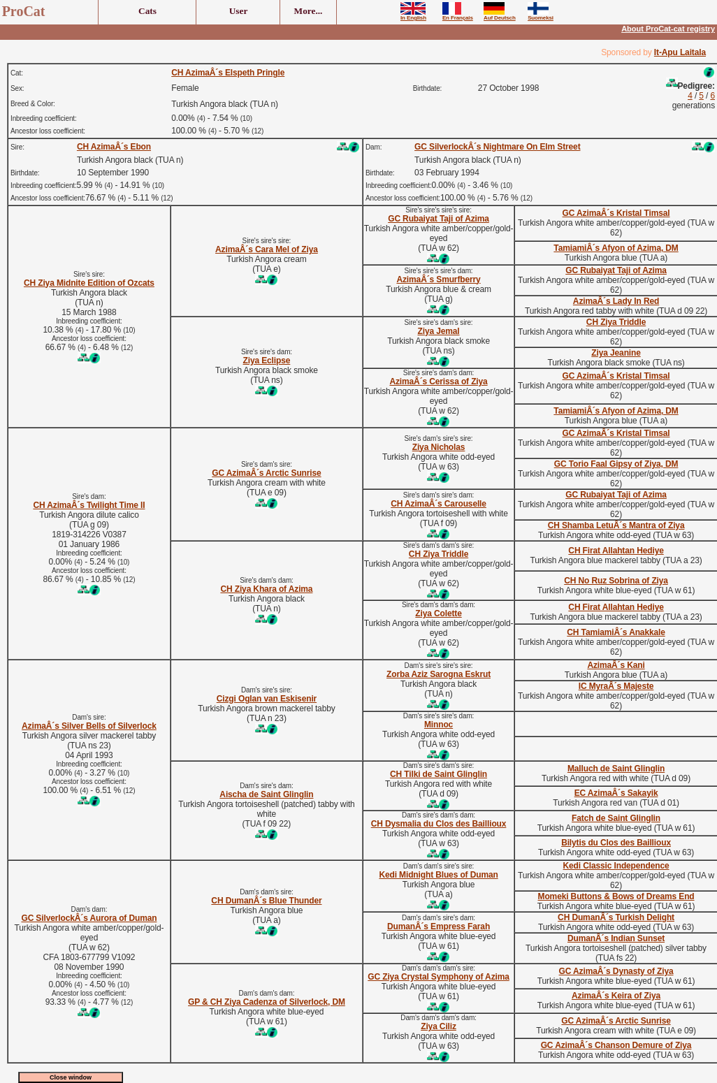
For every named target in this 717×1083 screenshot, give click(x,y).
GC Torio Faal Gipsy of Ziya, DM (616, 464)
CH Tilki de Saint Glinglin (438, 774)
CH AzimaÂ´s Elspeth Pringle (227, 73)
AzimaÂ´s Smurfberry (438, 279)
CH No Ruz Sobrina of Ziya (616, 581)
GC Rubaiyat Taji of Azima (438, 219)
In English (413, 15)
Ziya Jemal (439, 331)
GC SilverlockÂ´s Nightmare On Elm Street (497, 147)
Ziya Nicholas (438, 447)
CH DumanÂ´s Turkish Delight (616, 917)
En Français (457, 15)
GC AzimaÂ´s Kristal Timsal (616, 213)
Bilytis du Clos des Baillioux (616, 843)
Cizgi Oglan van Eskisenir (267, 699)
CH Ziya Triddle (616, 322)
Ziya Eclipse (267, 360)
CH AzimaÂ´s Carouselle (438, 504)
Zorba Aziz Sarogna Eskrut (438, 674)
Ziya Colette (438, 613)
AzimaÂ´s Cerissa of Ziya (438, 381)
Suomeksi (540, 15)
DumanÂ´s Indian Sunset (616, 938)
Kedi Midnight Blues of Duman (438, 875)
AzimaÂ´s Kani (615, 665)
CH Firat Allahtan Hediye (615, 550)
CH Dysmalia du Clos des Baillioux (439, 824)
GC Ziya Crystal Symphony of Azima (438, 977)
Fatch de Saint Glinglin (616, 818)
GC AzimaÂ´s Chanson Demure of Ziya (616, 1045)
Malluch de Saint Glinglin (616, 768)
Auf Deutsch (500, 15)
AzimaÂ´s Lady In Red (616, 301)
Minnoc (438, 724)
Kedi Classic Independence (616, 866)
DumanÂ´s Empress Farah (438, 926)
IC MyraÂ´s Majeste (616, 686)
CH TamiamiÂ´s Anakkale (616, 632)
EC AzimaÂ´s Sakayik (616, 793)
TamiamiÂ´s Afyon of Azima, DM (615, 248)
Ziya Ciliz (438, 1026)
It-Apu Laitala (680, 52)
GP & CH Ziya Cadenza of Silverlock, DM (266, 1002)
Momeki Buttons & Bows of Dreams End (616, 896)
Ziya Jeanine (615, 353)
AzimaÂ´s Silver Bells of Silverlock (89, 726)
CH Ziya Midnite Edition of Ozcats (89, 283)
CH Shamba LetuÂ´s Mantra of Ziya (616, 525)
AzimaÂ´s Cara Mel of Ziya (266, 249)
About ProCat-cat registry (668, 28)
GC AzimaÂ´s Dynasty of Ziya (616, 971)
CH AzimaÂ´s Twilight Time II (89, 505)
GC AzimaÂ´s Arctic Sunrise (266, 473)
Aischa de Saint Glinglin (266, 794)
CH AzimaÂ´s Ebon (114, 147)
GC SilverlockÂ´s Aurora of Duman (89, 918)
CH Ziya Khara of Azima (266, 589)
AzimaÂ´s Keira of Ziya (616, 996)
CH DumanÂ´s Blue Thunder (266, 901)
